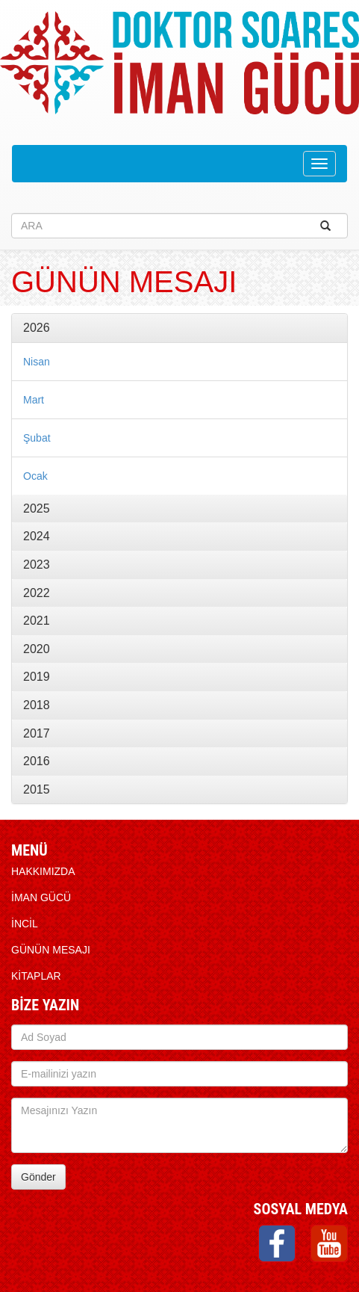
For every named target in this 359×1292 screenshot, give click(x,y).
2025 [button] (36, 508)
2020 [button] (36, 649)
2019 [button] (36, 676)
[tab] (179, 328)
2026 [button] (36, 327)
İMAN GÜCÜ (41, 897)
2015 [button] (36, 789)
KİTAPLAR (36, 976)
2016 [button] (36, 761)
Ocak (35, 476)
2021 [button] (36, 620)
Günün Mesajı (50, 950)
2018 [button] (36, 705)
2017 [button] (36, 733)
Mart (33, 400)
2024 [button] (36, 536)
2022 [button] (36, 593)
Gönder (38, 1177)
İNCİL (24, 924)
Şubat (37, 438)
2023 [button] (36, 564)
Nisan (36, 362)
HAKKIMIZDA (43, 871)
